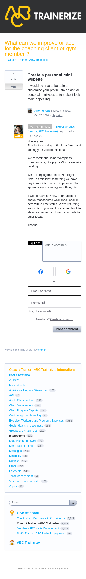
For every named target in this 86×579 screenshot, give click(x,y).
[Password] (54, 303)
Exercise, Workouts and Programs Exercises (36, 420)
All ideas (14, 380)
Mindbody (15, 456)
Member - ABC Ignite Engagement (38, 528)
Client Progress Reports (23, 410)
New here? (54, 319)
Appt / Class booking (21, 400)
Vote (13, 86)
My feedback (17, 385)
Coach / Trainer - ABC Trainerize (32, 369)
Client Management (21, 405)
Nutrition (14, 461)
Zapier (13, 486)
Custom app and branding (25, 415)
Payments (15, 471)
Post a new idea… (21, 375)
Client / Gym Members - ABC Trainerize (41, 518)
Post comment (67, 329)
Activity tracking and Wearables (28, 390)
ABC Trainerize (28, 542)
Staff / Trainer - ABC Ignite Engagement (41, 533)
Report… (57, 115)
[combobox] (40, 502)
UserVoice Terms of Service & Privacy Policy (43, 568)
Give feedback (28, 513)
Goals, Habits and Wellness (26, 425)
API (11, 395)
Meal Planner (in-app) (22, 440)
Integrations (66, 369)
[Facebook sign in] (41, 271)
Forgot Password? (40, 311)
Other (12, 466)
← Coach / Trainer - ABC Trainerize (26, 60)
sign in (42, 349)
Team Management (21, 476)
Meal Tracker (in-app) (22, 445)
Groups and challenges (23, 430)
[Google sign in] (68, 271)
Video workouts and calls (24, 481)
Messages (15, 451)
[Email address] (54, 291)
